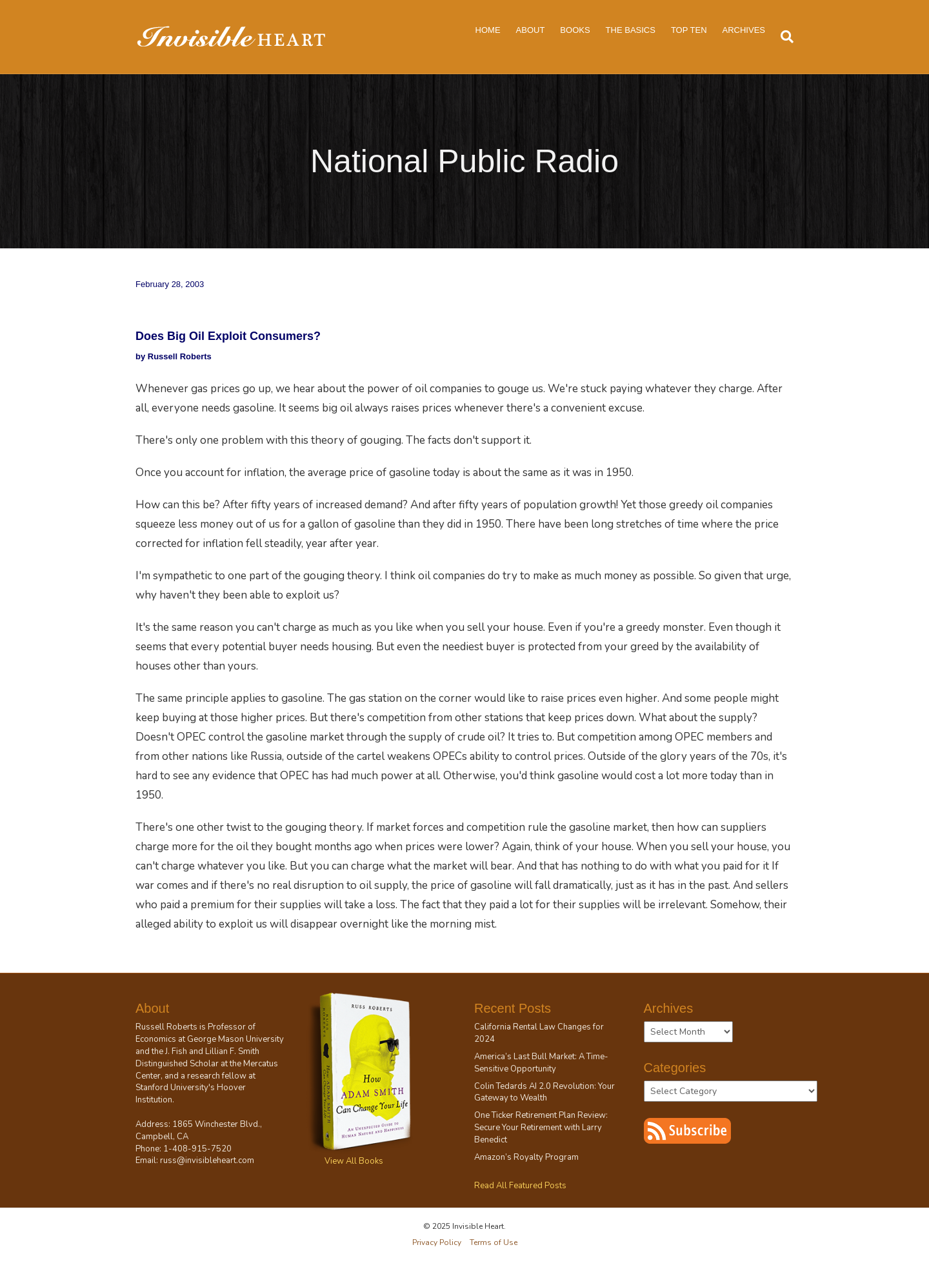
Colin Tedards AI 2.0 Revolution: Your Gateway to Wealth (544, 1092)
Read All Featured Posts (520, 1185)
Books (575, 30)
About (530, 30)
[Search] (783, 37)
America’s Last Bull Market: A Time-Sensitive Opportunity (541, 1063)
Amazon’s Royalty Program (526, 1157)
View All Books (354, 1161)
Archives (744, 30)
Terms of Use (493, 1242)
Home (488, 30)
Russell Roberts (166, 1027)
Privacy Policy (436, 1242)
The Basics (630, 30)
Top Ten (689, 30)
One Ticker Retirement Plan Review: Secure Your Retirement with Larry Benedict (541, 1128)
